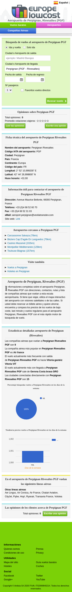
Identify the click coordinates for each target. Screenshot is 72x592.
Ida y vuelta (15, 47)
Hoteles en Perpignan (18, 271)
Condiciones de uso (14, 552)
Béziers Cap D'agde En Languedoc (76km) (29, 239)
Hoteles (8, 566)
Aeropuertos (54, 25)
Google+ (8, 579)
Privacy (40, 552)
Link (18, 219)
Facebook (9, 575)
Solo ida (31, 47)
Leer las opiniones (15, 126)
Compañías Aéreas (18, 30)
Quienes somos (12, 549)
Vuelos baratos (18, 25)
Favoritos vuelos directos (37, 90)
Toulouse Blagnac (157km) (21, 251)
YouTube (40, 579)
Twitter (39, 575)
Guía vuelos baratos (46, 562)
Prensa (39, 549)
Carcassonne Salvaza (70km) (22, 235)
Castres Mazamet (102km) (20, 243)
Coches (40, 566)
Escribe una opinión (56, 126)
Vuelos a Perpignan (17, 267)
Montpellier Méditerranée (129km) (24, 247)
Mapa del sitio (11, 562)
